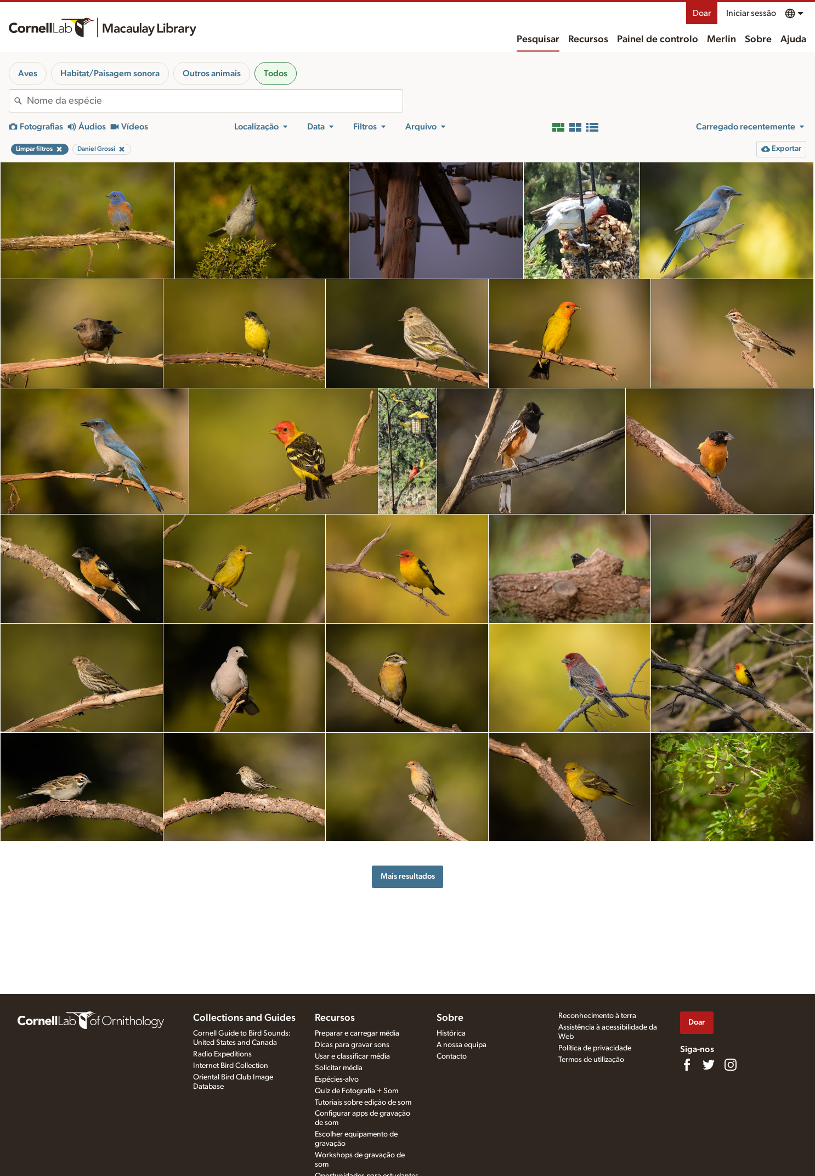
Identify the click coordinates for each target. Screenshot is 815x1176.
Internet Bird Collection (230, 1066)
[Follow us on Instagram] (730, 1064)
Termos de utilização (591, 1060)
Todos (275, 73)
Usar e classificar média (352, 1056)
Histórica (451, 1033)
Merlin (721, 39)
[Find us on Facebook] (686, 1064)
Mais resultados (408, 876)
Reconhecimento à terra (597, 1016)
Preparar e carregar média (357, 1033)
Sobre (758, 39)
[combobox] (215, 101)
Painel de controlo (657, 39)
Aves (27, 73)
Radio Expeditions (222, 1054)
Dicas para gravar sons (352, 1045)
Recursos (588, 39)
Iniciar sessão (751, 13)
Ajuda (793, 39)
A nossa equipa (461, 1045)
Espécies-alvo (337, 1079)
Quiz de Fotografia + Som (356, 1091)
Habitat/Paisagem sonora (110, 73)
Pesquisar (538, 39)
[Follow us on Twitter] (708, 1064)
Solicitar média (339, 1068)
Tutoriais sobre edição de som (363, 1102)
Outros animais (212, 73)
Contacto (452, 1056)
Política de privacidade (594, 1048)
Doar (702, 13)
